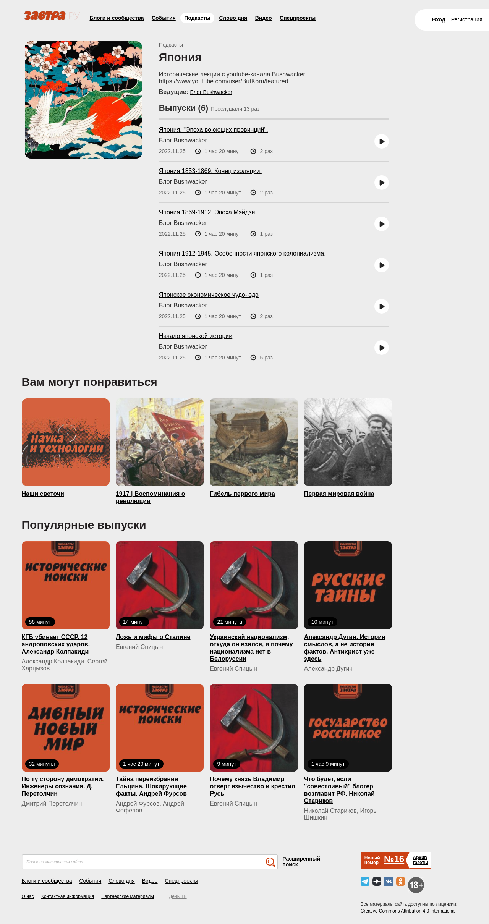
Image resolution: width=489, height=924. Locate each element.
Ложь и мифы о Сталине (153, 637)
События (164, 18)
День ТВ (177, 896)
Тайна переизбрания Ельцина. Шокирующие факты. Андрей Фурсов (151, 786)
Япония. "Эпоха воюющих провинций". (213, 129)
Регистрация (467, 19)
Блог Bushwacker (211, 92)
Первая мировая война (339, 493)
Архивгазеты (420, 860)
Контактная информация (67, 896)
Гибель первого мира (242, 493)
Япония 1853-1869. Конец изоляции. (210, 171)
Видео (263, 18)
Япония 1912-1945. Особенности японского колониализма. (242, 253)
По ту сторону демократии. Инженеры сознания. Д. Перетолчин (63, 786)
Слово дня (233, 18)
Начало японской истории (195, 336)
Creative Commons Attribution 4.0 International (408, 911)
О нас (28, 896)
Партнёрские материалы (127, 896)
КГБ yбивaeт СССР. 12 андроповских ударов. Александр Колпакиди (56, 644)
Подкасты (197, 18)
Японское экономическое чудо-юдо (209, 294)
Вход (438, 19)
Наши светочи (43, 493)
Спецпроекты (298, 18)
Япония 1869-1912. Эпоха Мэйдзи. (208, 212)
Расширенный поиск (301, 861)
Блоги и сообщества (117, 18)
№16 (394, 859)
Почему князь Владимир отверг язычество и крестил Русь (252, 786)
